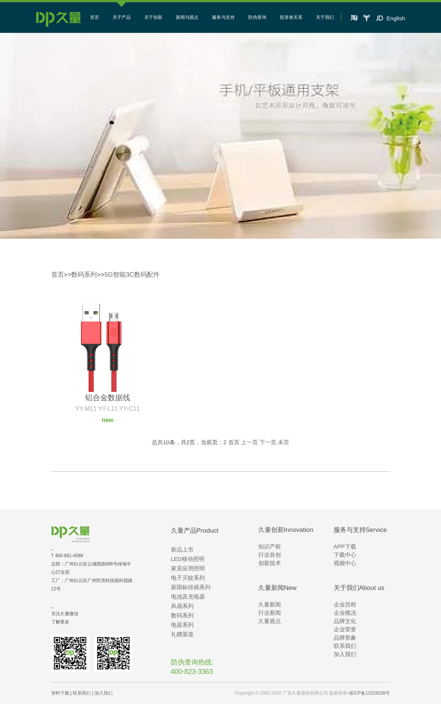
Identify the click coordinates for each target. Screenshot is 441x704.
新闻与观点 (187, 17)
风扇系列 (182, 606)
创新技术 (269, 563)
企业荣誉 (345, 629)
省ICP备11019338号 (369, 693)
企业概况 (345, 613)
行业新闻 (269, 613)
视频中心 (345, 563)
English (395, 18)
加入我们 (345, 654)
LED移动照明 (187, 559)
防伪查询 (257, 17)
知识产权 (269, 546)
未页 (283, 442)
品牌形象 (345, 637)
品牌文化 (345, 621)
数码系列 (84, 274)
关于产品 (122, 17)
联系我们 (345, 646)
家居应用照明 (188, 568)
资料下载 (60, 693)
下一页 (267, 442)
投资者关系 (291, 17)
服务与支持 (223, 17)
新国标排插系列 (191, 587)
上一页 (249, 442)
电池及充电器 (188, 596)
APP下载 (345, 546)
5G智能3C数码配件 (131, 274)
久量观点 (269, 621)
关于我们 (325, 17)
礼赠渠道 (182, 634)
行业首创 (269, 555)
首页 (94, 17)
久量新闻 (269, 604)
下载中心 (345, 555)
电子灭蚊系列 (188, 577)
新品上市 (182, 549)
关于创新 (153, 17)
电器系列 (182, 625)
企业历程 (345, 604)
